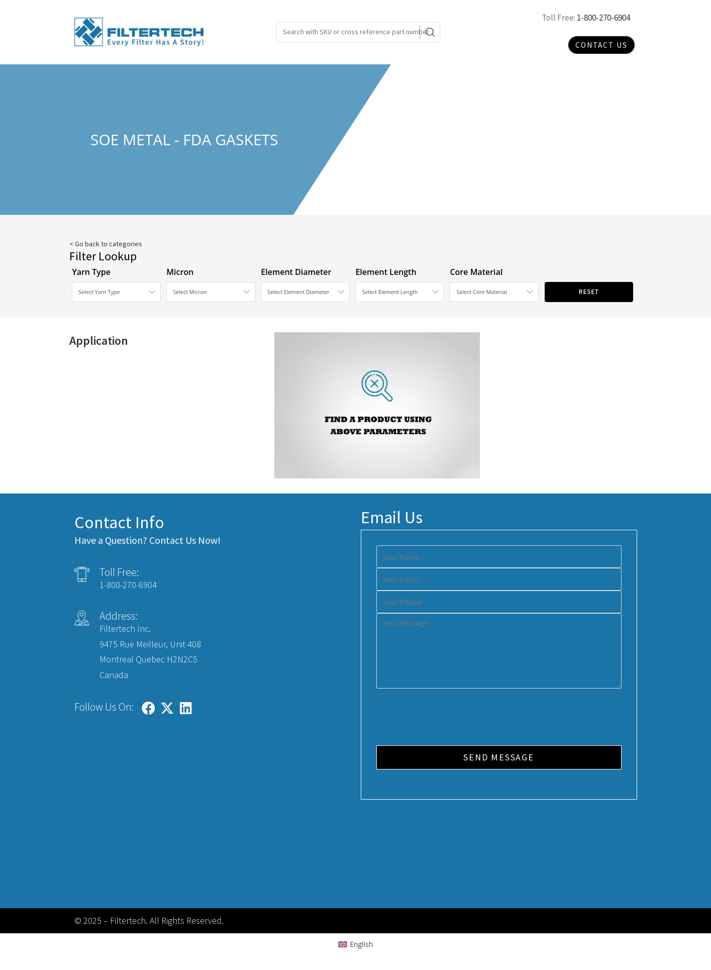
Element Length (385, 271)
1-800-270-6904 (603, 17)
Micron (179, 271)
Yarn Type (91, 271)
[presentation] (452, 718)
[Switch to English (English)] (355, 944)
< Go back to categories (105, 243)
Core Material (476, 271)
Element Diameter (296, 271)
